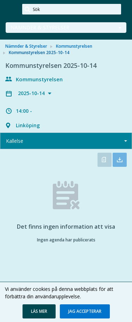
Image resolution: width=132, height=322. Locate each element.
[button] (39, 311)
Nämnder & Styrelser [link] (26, 46)
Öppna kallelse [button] (105, 160)
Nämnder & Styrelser (40, 27)
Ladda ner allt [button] (120, 160)
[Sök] (71, 9)
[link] (11, 9)
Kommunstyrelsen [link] (74, 46)
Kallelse (14, 140)
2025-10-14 (32, 93)
